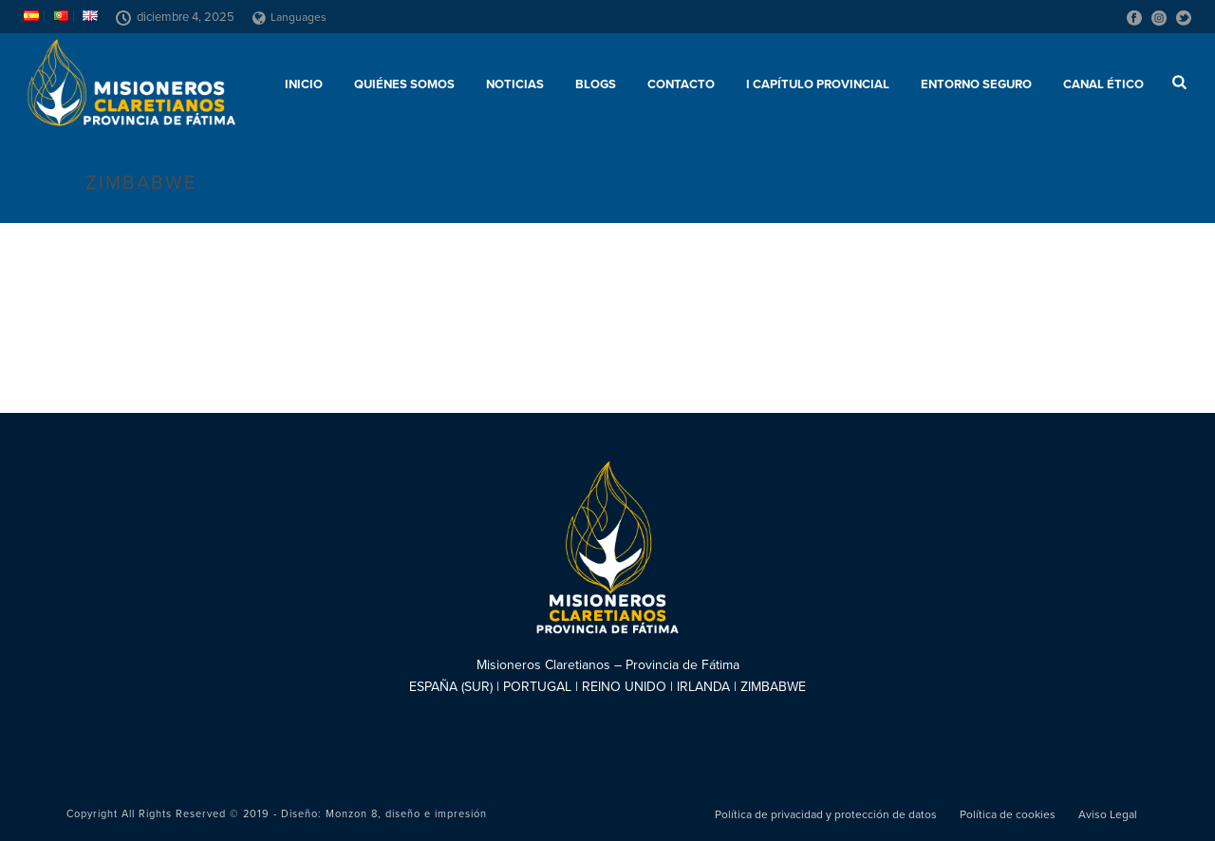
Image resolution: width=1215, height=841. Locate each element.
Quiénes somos (404, 84)
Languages (289, 17)
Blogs (595, 84)
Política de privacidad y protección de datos (826, 814)
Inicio (304, 84)
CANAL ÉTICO (1103, 84)
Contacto (681, 84)
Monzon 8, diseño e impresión (406, 814)
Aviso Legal (1107, 814)
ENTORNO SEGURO (976, 84)
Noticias (515, 84)
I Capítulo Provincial (817, 84)
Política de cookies (1008, 814)
